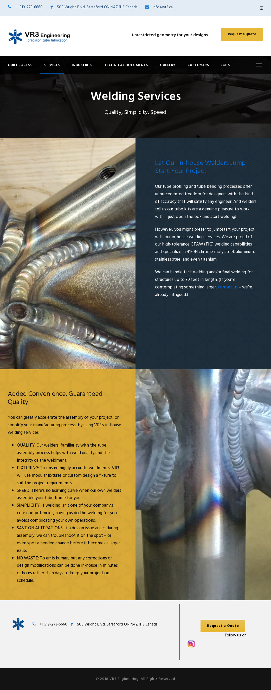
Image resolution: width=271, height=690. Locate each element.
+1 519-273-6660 (29, 7)
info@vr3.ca (163, 7)
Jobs (225, 65)
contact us (227, 287)
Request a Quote (242, 34)
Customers (198, 65)
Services (52, 65)
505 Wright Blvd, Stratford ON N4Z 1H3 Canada (97, 7)
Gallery (168, 65)
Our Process (20, 65)
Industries (82, 65)
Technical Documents (126, 65)
